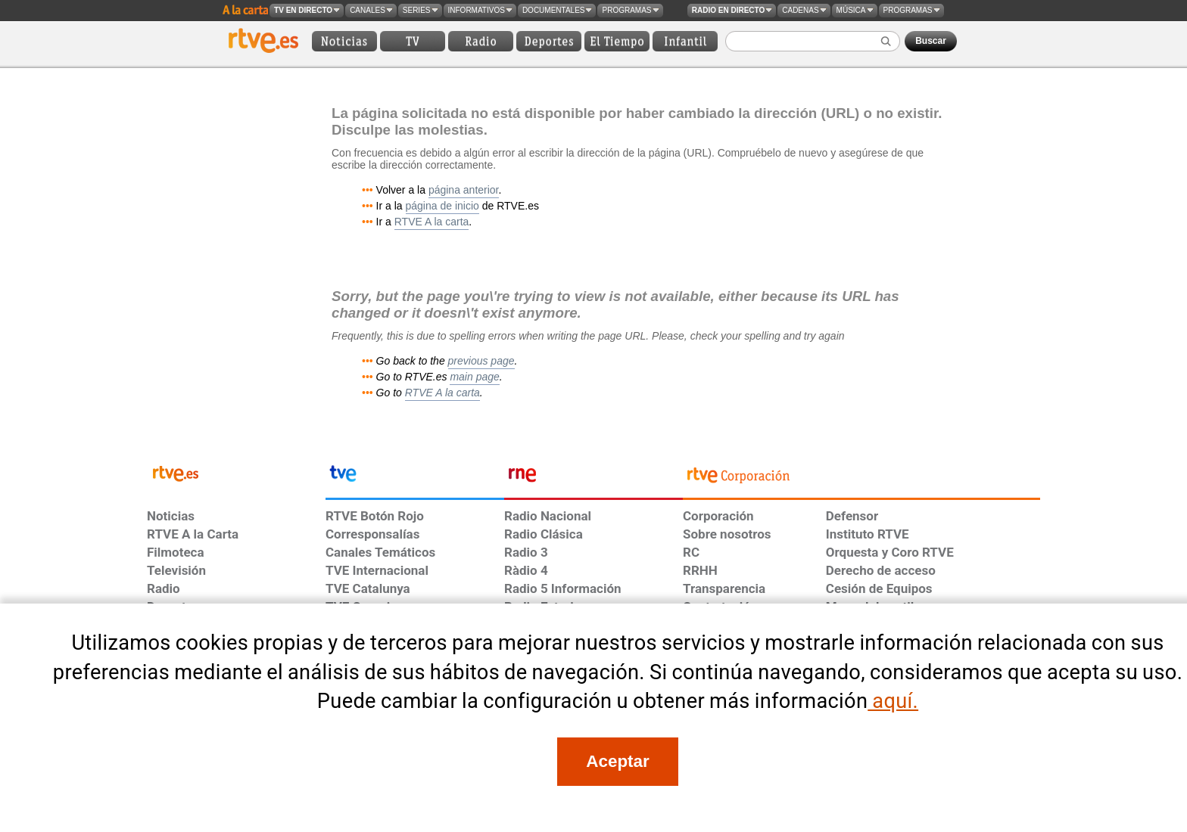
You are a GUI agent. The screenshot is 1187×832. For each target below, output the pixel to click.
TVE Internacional (377, 570)
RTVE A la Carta (192, 534)
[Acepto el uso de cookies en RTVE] (617, 761)
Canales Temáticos (380, 552)
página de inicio (442, 206)
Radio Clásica (543, 534)
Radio (163, 588)
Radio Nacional (547, 515)
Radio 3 (526, 552)
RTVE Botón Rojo (375, 515)
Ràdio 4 (526, 570)
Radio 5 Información (563, 588)
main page (474, 377)
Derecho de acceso (881, 570)
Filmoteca (175, 552)
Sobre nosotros (727, 534)
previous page (481, 361)
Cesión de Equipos (879, 588)
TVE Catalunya (368, 588)
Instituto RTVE (867, 534)
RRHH (700, 570)
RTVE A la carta (431, 222)
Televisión (176, 570)
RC (691, 552)
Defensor (852, 515)
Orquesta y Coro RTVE (890, 552)
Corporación (718, 515)
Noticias (171, 515)
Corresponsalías (372, 534)
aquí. (893, 701)
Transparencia (724, 588)
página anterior (463, 190)
